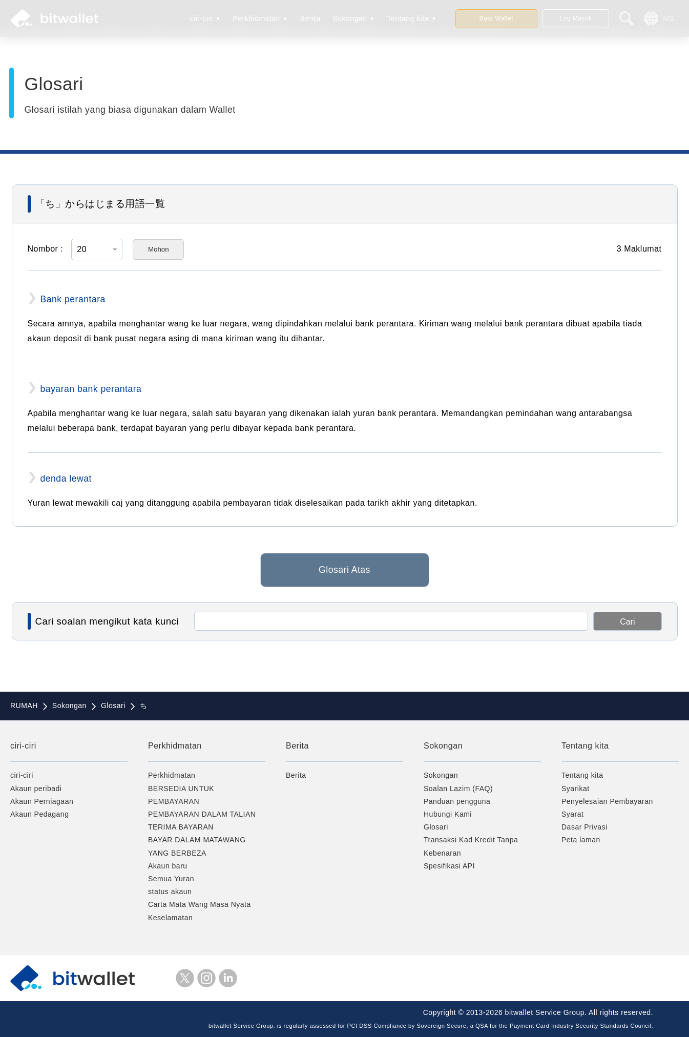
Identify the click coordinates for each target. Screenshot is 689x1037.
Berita (310, 18)
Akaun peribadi (35, 788)
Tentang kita (408, 18)
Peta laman (580, 840)
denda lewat (66, 478)
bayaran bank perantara (91, 389)
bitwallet (54, 18)
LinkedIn (228, 978)
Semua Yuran (171, 879)
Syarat (572, 814)
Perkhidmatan (256, 18)
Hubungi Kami (448, 814)
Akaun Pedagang (39, 814)
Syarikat (575, 788)
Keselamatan (170, 918)
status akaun (170, 891)
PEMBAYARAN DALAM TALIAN (202, 814)
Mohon (158, 249)
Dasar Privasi (584, 827)
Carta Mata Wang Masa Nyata (199, 904)
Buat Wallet (496, 18)
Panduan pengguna (457, 801)
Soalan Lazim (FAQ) (458, 788)
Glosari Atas (344, 574)
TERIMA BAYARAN (181, 827)
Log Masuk (575, 18)
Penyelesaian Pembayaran (607, 801)
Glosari (436, 827)
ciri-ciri (201, 18)
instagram (206, 978)
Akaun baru (167, 866)
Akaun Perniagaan (41, 801)
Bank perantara (73, 299)
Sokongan (349, 18)
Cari (627, 621)
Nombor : (46, 248)
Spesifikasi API (449, 866)
